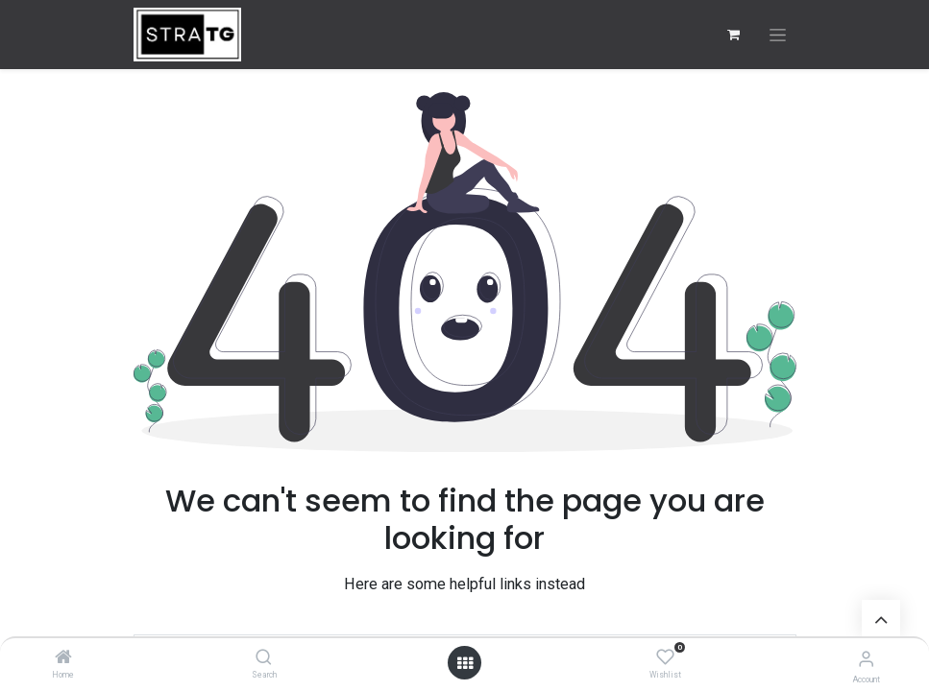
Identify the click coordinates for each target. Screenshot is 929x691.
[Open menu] (465, 663)
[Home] (63, 658)
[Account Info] (866, 659)
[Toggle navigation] (777, 35)
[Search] (264, 658)
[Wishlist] (665, 657)
